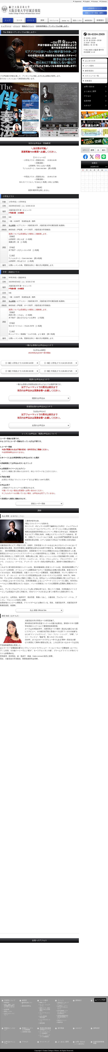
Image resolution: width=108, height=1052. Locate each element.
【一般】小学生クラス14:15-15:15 (58, 363)
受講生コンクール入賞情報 (27, 1029)
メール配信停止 (79, 1044)
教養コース (43, 1002)
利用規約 (6, 1002)
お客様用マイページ (95, 8)
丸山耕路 (12, 225)
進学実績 (61, 1028)
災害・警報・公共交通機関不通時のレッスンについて (9, 1006)
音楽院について (9, 1000)
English (87, 1)
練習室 (24, 1000)
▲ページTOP (100, 1000)
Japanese (78, 1)
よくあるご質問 (90, 91)
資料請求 (96, 1028)
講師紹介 (78, 1000)
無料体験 (42, 1023)
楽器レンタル (8, 1011)
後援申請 (60, 1022)
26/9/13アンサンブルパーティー (63, 1003)
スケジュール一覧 (92, 76)
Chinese (104, 1)
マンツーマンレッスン (45, 1013)
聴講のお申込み (38, 398)
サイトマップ (44, 1042)
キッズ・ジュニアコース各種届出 (45, 1036)
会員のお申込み (38, 425)
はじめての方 (90, 61)
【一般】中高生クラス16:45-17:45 (58, 371)
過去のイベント (62, 1020)
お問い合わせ (89, 86)
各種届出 (100, 20)
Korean (95, 1)
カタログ (87, 105)
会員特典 (87, 101)
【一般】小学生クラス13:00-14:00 (19, 363)
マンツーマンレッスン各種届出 (45, 1032)
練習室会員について (27, 1003)
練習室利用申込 (26, 1006)
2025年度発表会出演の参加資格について (62, 1017)
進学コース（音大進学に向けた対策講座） (45, 1009)
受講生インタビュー (9, 1029)
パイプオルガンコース (45, 1020)
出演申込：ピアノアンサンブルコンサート (62, 1007)
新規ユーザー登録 (38, 504)
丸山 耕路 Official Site (38, 610)
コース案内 (89, 66)
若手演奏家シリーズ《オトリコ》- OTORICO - (62, 1012)
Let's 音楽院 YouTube (43, 1017)
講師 (42, 20)
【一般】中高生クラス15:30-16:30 (19, 371)
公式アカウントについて (9, 1014)
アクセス (87, 96)
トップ (8, 20)
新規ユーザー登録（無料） (94, 13)
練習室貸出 (89, 71)
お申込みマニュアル (9, 1042)
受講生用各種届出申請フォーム (45, 1029)
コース (19, 20)
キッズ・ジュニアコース (45, 1005)
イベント (31, 20)
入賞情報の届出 (26, 1031)
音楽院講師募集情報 (98, 1042)
